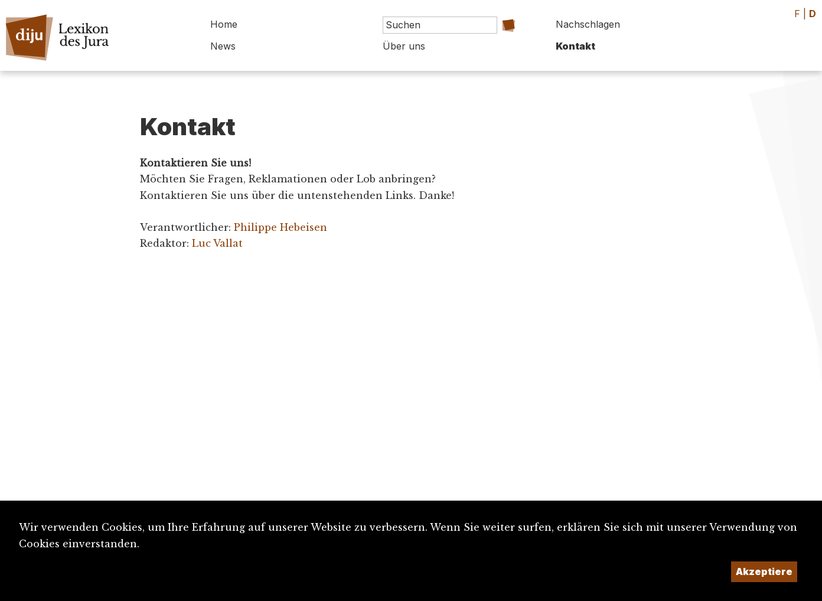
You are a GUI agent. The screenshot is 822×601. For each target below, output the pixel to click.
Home (223, 24)
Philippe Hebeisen (280, 227)
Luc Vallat (217, 243)
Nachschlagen (588, 24)
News (223, 46)
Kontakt (575, 46)
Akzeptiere (764, 571)
